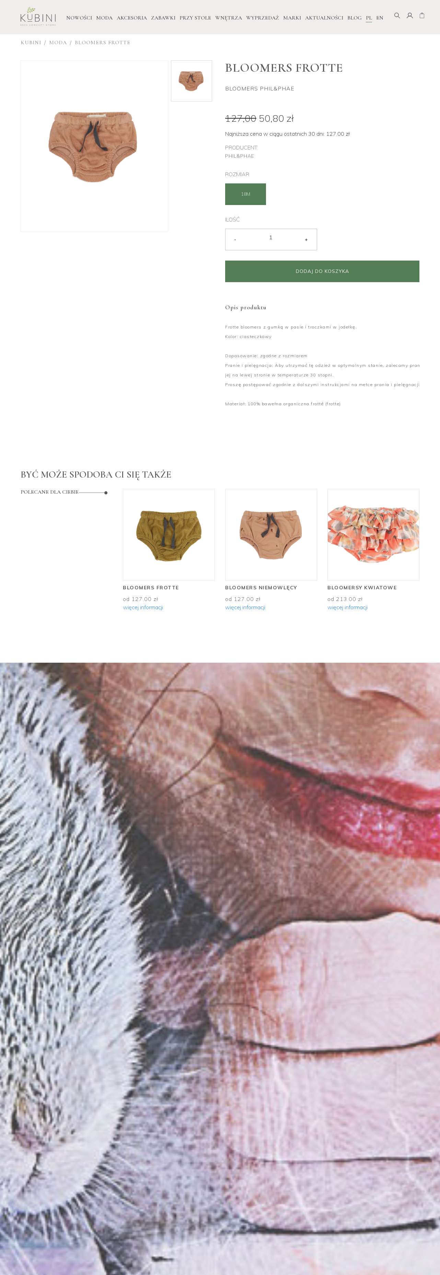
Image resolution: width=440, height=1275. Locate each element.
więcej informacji (143, 607)
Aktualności (324, 17)
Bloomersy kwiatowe (362, 588)
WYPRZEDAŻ (262, 17)
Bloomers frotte (102, 42)
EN (379, 17)
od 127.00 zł (140, 599)
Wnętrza (228, 17)
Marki (292, 17)
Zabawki (163, 17)
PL (369, 17)
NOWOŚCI (79, 17)
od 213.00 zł (345, 599)
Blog (354, 17)
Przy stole (195, 17)
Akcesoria (132, 17)
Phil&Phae (239, 156)
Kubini (31, 42)
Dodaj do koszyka (322, 271)
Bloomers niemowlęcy (261, 588)
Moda (104, 17)
